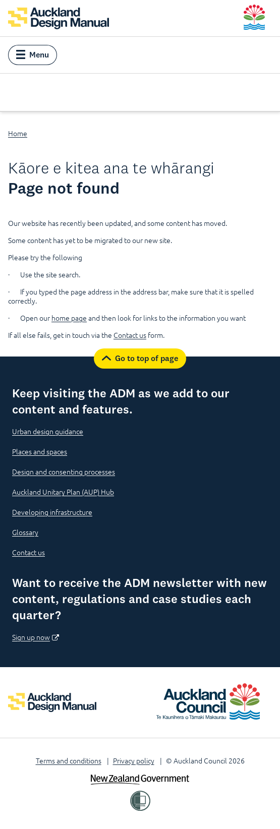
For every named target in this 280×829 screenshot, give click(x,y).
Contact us (130, 335)
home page (69, 318)
